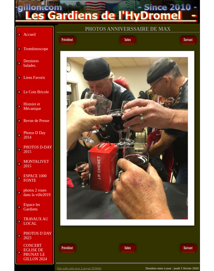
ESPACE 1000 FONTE (35, 178)
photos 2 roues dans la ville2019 (37, 192)
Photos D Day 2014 (35, 135)
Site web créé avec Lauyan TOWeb (79, 268)
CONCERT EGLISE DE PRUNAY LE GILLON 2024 (35, 252)
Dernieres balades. (31, 63)
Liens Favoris (34, 77)
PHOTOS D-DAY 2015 (38, 149)
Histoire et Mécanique (32, 106)
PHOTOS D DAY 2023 (38, 235)
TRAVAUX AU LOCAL (36, 221)
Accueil (30, 34)
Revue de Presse (36, 121)
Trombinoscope (36, 49)
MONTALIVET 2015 (36, 163)
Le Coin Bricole (36, 92)
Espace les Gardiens (32, 207)
